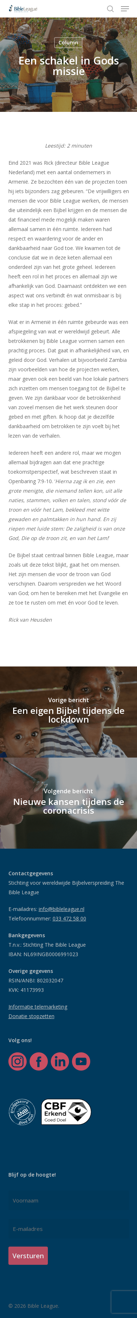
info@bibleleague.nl (61, 909)
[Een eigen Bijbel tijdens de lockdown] (68, 712)
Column (68, 42)
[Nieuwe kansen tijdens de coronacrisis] (68, 803)
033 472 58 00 (69, 918)
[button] (125, 8)
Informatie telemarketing (37, 1006)
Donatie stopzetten (31, 1016)
